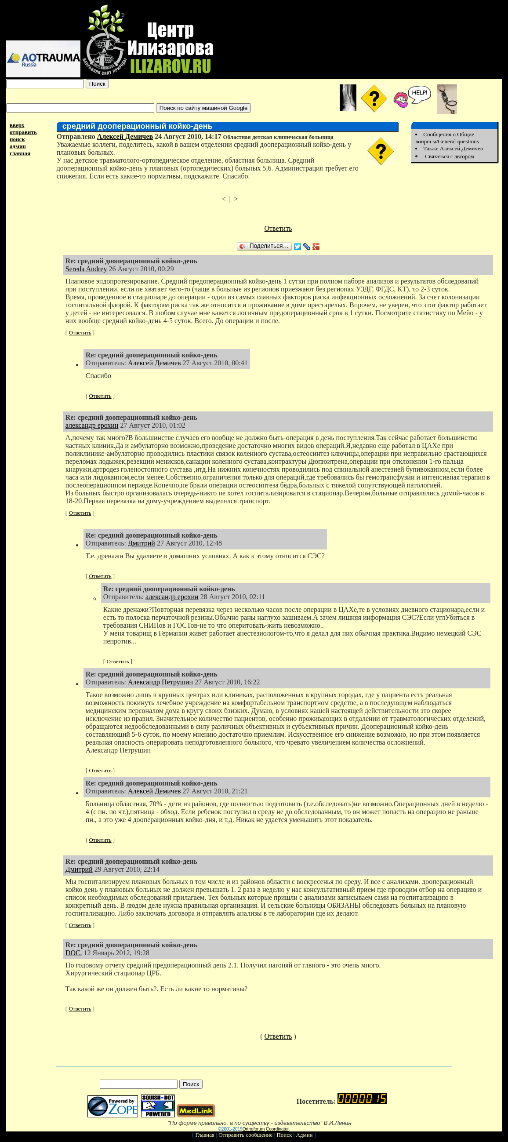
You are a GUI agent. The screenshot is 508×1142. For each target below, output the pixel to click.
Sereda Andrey (86, 269)
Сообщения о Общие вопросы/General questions (447, 138)
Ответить (278, 228)
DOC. (73, 953)
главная (20, 153)
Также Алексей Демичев (453, 148)
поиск (17, 139)
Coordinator (277, 1129)
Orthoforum (254, 1129)
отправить (23, 132)
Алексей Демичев (125, 136)
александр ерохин (92, 425)
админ (18, 146)
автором (464, 156)
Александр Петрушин (160, 682)
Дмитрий (141, 543)
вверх (17, 125)
